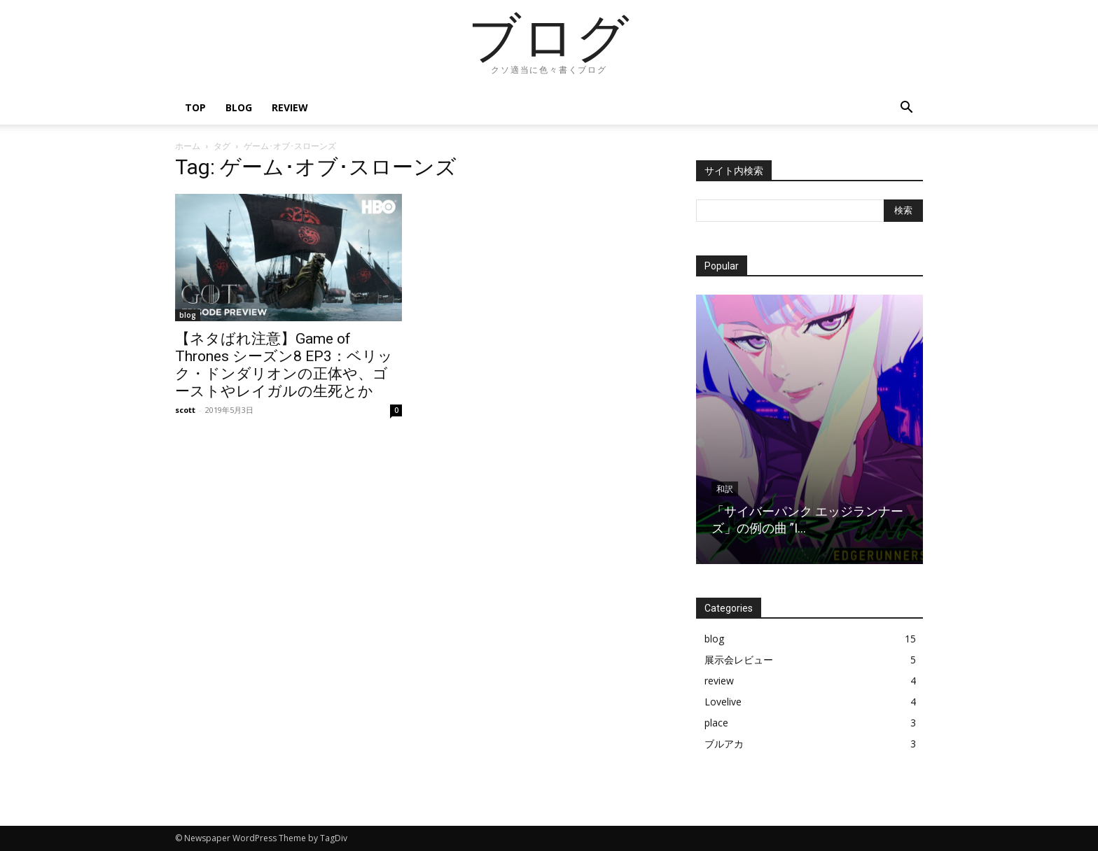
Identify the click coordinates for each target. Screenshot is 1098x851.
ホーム (187, 146)
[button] (906, 108)
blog (238, 107)
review (290, 107)
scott (185, 410)
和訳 (724, 489)
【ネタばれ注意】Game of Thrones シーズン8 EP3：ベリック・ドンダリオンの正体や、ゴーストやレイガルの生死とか (284, 365)
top (195, 107)
